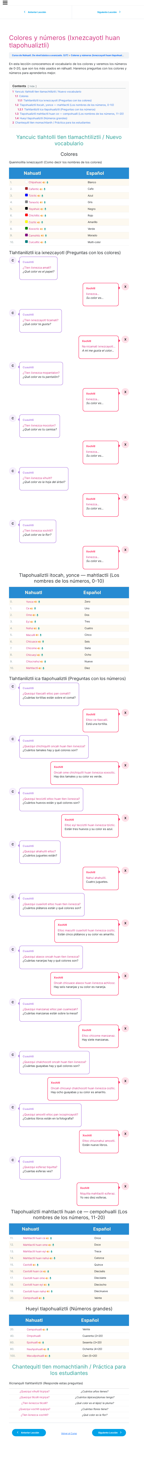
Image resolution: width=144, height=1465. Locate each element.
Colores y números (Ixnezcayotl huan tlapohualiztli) (99, 55)
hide (32, 86)
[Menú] (5, 3)
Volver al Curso (69, 1433)
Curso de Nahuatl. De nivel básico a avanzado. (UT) (40, 55)
